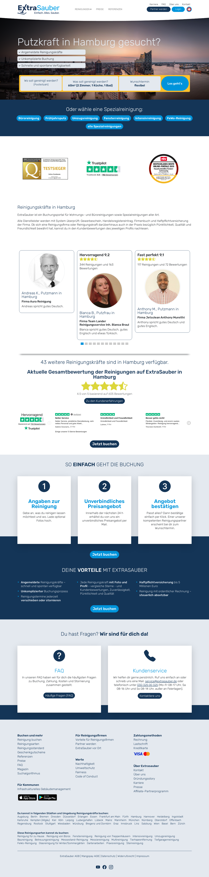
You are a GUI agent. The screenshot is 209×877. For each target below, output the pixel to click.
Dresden (56, 816)
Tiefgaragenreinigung (166, 839)
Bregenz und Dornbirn (98, 823)
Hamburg (136, 816)
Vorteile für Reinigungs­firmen (94, 739)
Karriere (154, 4)
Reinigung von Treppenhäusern (112, 836)
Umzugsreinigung (85, 118)
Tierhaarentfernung (141, 839)
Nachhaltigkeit (84, 763)
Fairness (80, 772)
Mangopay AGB (90, 856)
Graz (116, 823)
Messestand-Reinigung (74, 839)
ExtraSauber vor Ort (88, 748)
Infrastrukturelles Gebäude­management (44, 789)
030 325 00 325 (147, 685)
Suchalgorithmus (28, 773)
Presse (138, 787)
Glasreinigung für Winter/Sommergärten (62, 843)
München (134, 820)
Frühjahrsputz (55, 118)
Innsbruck (126, 823)
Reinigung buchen (29, 739)
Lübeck (99, 820)
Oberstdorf (161, 820)
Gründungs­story (144, 778)
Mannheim (120, 820)
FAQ (164, 4)
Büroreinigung (28, 118)
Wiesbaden (64, 823)
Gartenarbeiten (95, 843)
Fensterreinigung (116, 118)
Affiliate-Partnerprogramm (151, 791)
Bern (173, 823)
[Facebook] (104, 867)
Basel (165, 823)
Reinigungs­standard (30, 748)
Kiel (54, 820)
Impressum (142, 856)
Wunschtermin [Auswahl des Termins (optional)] (139, 83)
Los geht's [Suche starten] (174, 83)
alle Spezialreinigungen (104, 126)
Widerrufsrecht (126, 856)
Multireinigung (119, 839)
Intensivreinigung (148, 118)
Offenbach (175, 820)
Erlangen (83, 816)
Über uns (174, 4)
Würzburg (78, 823)
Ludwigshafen (84, 820)
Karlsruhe (22, 820)
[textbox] (41, 83)
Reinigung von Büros (58, 836)
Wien (156, 823)
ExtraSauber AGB (70, 856)
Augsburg (22, 816)
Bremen (44, 816)
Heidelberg (163, 816)
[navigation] (38, 8)
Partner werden (85, 744)
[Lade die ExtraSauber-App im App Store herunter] (27, 797)
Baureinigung (25, 839)
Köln (60, 820)
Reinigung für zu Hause (30, 836)
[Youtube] (98, 867)
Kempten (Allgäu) (40, 820)
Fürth (125, 816)
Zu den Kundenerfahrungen (104, 401)
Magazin (22, 769)
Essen (93, 816)
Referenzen (115, 9)
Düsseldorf (69, 816)
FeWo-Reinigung (179, 118)
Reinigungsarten (28, 744)
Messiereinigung (99, 839)
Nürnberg (147, 820)
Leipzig (70, 820)
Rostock (38, 823)
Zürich (181, 823)
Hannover (149, 816)
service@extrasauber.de (161, 681)
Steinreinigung (134, 843)
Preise (100, 9)
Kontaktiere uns (150, 696)
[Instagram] (111, 867)
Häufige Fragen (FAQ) (59, 695)
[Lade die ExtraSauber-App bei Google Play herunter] (47, 797)
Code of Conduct (86, 776)
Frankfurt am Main (109, 816)
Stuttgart (50, 823)
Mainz (109, 820)
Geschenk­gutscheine (31, 752)
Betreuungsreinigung (47, 839)
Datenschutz (108, 856)
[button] (189, 9)
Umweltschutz (85, 768)
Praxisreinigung (115, 843)
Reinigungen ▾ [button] (83, 9)
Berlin (34, 816)
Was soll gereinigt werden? (90, 83)
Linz (136, 823)
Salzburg (147, 823)
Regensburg (24, 823)
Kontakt (186, 4)
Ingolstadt (177, 816)
